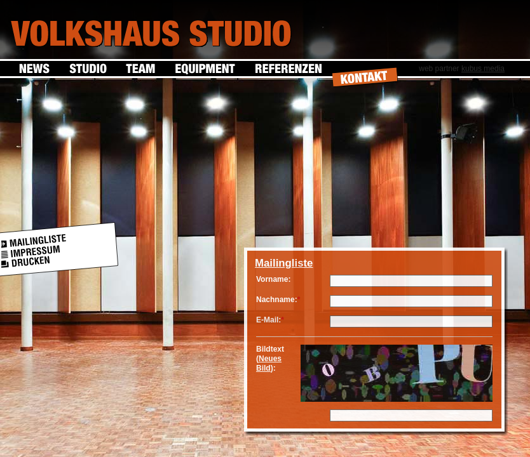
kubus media (483, 68)
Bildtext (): (270, 359)
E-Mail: (268, 319)
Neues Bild (269, 363)
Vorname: (273, 279)
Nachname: (276, 299)
